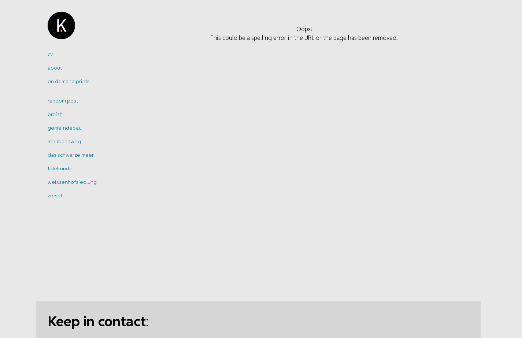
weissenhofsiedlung (72, 182)
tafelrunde (60, 168)
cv (50, 54)
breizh (55, 114)
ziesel (55, 195)
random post (63, 100)
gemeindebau (65, 128)
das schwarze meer (71, 155)
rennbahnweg (64, 141)
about (55, 67)
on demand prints (69, 81)
